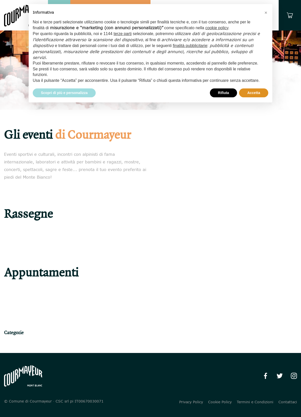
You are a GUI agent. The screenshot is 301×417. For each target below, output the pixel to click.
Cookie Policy (220, 402)
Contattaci (287, 402)
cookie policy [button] (216, 28)
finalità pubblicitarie (190, 45)
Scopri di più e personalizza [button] (64, 93)
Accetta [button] (253, 93)
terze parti (122, 34)
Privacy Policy (191, 402)
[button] (266, 12)
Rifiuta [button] (223, 93)
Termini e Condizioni (255, 402)
